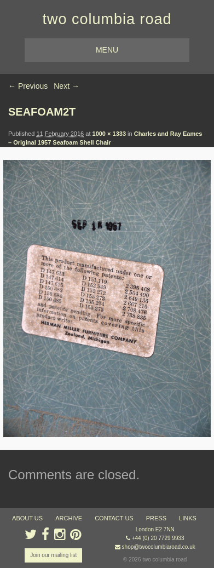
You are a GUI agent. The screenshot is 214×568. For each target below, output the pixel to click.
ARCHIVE (68, 518)
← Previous (28, 86)
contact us (114, 518)
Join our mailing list (53, 555)
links (187, 518)
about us (27, 518)
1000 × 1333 (109, 133)
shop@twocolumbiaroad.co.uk (158, 547)
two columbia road (106, 19)
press (156, 518)
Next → (66, 86)
